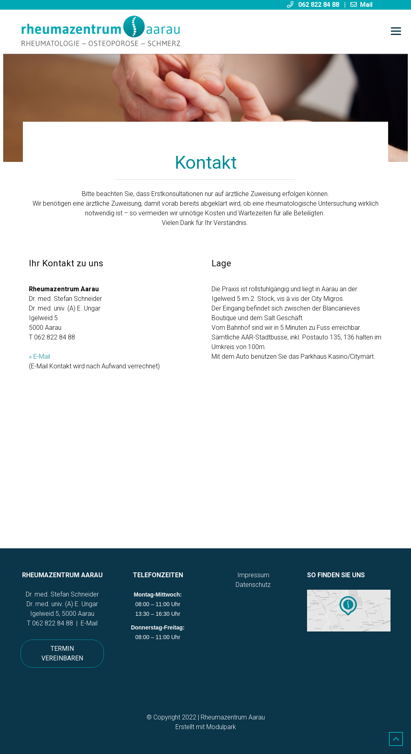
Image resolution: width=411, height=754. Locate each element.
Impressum (253, 575)
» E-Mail (39, 356)
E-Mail (89, 623)
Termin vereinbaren (62, 653)
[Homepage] (168, 32)
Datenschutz (253, 584)
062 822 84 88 (52, 623)
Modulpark (221, 727)
